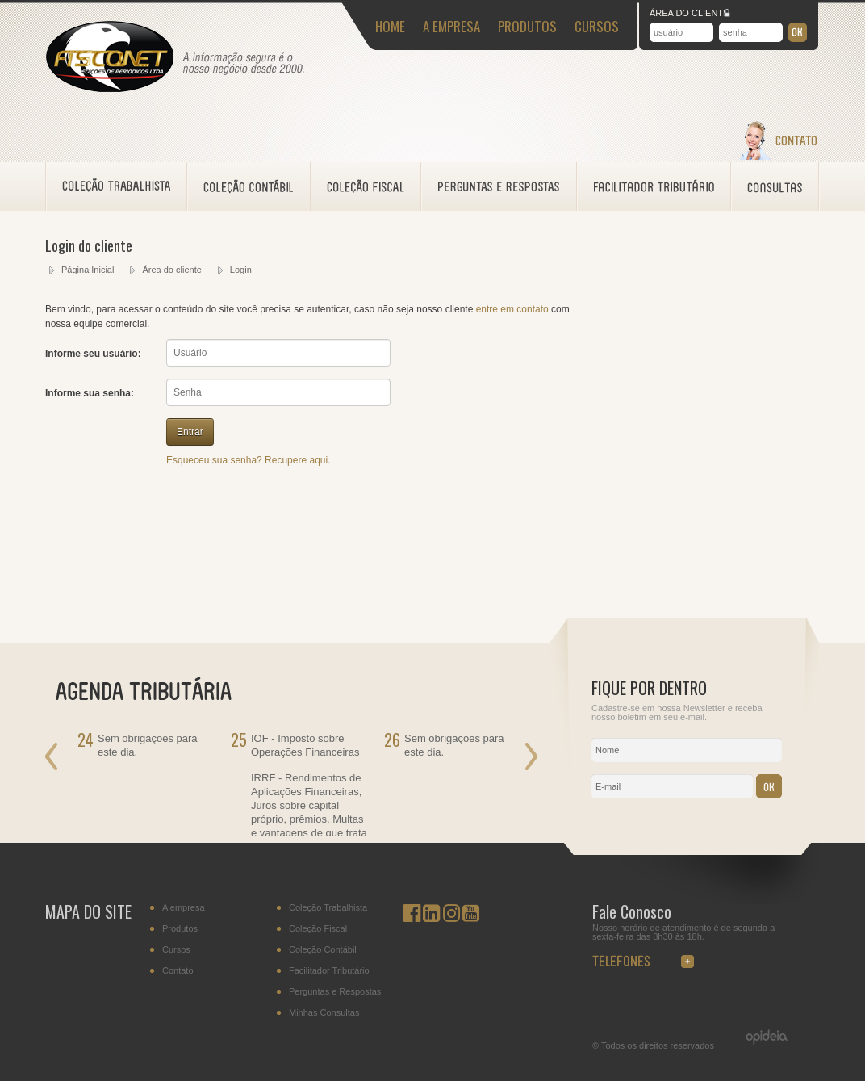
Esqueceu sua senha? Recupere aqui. (248, 460)
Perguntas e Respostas (335, 991)
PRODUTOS (527, 26)
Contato (178, 970)
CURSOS (597, 26)
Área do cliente (171, 269)
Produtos (180, 928)
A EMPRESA (451, 26)
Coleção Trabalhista (328, 907)
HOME (390, 26)
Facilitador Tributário (329, 970)
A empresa (183, 907)
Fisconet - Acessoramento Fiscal (109, 57)
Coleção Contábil (323, 949)
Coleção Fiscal (318, 928)
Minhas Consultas (324, 1012)
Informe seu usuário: (93, 353)
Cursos (176, 949)
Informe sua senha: (89, 393)
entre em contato (512, 309)
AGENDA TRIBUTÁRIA (154, 689)
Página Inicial (87, 269)
